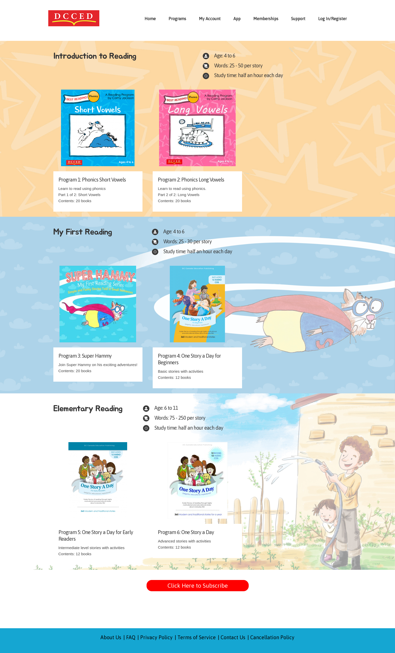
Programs (177, 18)
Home (150, 18)
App (237, 18)
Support (298, 18)
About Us (111, 637)
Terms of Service (196, 637)
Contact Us (233, 637)
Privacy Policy (156, 637)
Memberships (265, 18)
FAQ (130, 637)
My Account (210, 18)
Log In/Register (332, 18)
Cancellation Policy (272, 637)
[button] (198, 585)
